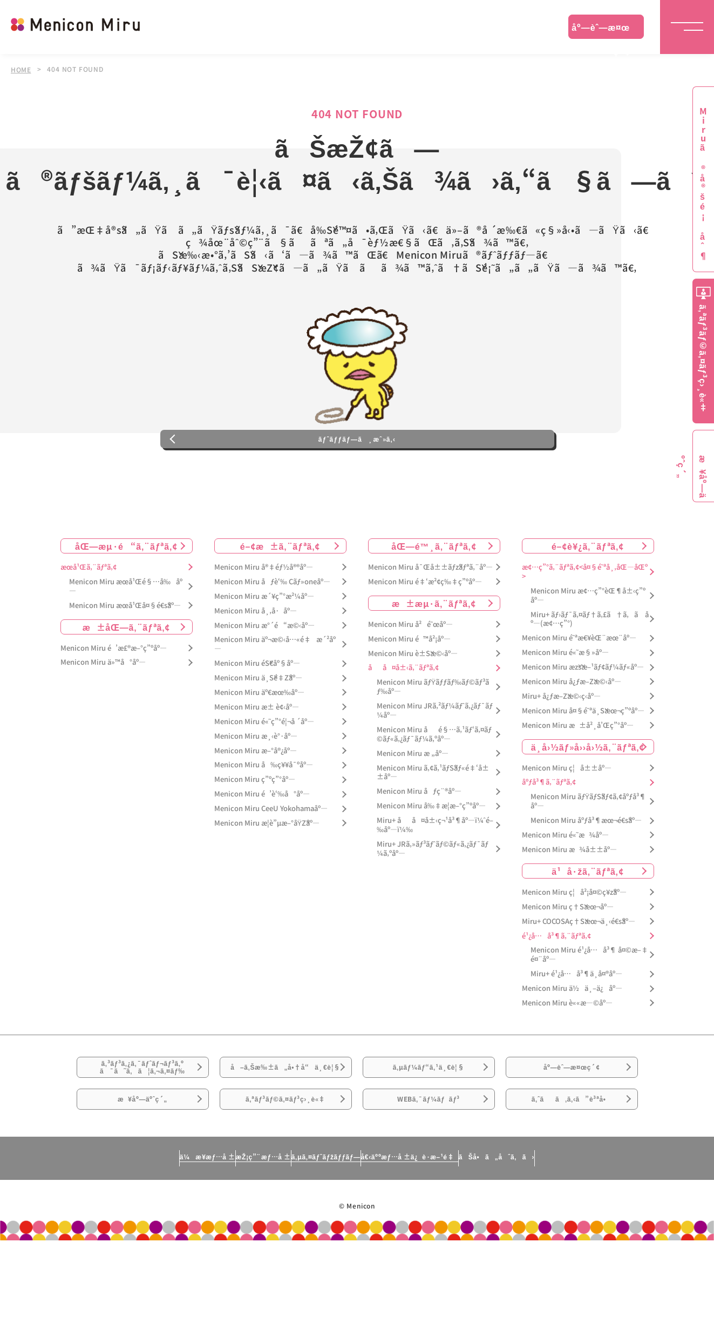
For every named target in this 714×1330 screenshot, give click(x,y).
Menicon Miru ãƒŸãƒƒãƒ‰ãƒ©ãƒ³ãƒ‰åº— (433, 732)
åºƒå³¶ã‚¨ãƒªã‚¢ (549, 827)
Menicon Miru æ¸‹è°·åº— (255, 781)
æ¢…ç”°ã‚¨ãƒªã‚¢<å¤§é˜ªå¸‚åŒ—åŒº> (585, 617)
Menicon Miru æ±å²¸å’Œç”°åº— (578, 770)
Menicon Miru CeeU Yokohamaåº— (271, 854)
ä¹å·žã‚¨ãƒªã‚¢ (587, 915)
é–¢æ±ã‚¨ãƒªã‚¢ (280, 591)
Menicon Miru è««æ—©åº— (567, 1048)
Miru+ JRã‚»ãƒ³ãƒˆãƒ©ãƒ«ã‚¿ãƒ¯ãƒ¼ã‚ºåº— (432, 894)
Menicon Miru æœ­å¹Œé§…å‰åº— (125, 632)
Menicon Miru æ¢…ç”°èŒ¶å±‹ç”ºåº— (588, 640)
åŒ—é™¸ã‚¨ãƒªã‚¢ (433, 591)
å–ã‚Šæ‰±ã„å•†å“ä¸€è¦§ (285, 1126)
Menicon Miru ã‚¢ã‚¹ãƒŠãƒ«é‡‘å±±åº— (433, 817)
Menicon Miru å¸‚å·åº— (255, 655)
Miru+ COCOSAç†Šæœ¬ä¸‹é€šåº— (578, 966)
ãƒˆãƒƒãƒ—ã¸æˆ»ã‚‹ (356, 477)
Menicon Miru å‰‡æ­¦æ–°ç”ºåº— (431, 851)
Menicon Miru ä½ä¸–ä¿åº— (572, 1033)
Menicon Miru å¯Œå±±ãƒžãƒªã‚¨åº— (430, 612)
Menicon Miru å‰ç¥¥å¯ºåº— (263, 810)
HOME (21, 69)
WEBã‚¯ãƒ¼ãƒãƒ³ (428, 1180)
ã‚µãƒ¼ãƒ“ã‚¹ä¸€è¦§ (428, 1119)
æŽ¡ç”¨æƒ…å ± (210, 1245)
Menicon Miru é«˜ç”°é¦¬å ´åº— (264, 766)
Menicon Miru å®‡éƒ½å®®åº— (263, 612)
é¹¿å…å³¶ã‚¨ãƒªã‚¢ (556, 980)
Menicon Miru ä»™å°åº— (103, 707)
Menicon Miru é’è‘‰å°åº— (262, 839)
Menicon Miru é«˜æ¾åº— (565, 880)
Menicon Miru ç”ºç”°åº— (254, 824)
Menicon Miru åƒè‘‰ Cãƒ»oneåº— (272, 627)
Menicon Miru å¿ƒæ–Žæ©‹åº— (571, 727)
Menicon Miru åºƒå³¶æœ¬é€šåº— (586, 865)
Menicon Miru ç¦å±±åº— (566, 813)
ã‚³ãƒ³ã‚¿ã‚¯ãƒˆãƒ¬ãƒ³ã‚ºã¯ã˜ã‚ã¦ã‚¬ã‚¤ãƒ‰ (142, 1120)
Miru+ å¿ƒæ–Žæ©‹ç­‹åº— (561, 741)
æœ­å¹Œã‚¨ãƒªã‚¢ (88, 612)
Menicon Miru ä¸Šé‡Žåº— (258, 723)
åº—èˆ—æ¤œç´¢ (601, 30)
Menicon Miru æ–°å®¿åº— (255, 795)
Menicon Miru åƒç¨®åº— (419, 836)
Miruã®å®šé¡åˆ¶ (703, 184)
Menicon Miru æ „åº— (412, 798)
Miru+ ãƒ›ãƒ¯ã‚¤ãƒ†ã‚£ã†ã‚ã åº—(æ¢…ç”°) (590, 664)
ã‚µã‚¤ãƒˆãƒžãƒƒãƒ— (321, 1245)
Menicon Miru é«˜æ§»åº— (565, 698)
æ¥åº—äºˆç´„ (143, 1180)
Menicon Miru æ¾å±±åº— (569, 895)
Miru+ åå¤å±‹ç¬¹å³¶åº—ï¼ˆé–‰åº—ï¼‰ (435, 870)
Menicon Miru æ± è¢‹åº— (256, 752)
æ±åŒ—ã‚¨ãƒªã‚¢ (127, 671)
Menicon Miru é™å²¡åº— (409, 683)
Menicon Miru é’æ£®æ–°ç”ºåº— (113, 693)
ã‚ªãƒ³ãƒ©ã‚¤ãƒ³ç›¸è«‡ (285, 1180)
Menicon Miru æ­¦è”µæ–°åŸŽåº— (267, 868)
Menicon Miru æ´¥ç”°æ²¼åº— (264, 641)
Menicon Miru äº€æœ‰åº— (259, 737)
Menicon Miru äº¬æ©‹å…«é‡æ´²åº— (275, 689)
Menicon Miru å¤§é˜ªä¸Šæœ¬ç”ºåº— (583, 755)
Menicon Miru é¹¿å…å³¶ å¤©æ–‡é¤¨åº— (589, 1000)
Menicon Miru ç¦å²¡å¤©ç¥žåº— (574, 937)
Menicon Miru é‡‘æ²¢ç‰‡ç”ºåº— (425, 627)
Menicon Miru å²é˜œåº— (410, 669)
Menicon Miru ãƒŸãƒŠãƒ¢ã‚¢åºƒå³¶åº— (589, 847)
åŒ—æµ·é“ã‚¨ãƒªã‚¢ (126, 591)
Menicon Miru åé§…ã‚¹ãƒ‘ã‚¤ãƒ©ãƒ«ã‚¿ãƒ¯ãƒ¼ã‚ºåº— (434, 780)
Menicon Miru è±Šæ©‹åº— (413, 698)
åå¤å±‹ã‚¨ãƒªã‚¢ (403, 713)
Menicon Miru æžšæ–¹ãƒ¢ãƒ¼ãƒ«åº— (583, 712)
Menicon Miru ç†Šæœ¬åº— (568, 951)
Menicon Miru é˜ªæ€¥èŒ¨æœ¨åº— (579, 683)
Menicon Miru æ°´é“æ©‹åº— (264, 670)
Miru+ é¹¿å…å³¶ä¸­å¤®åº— (576, 1019)
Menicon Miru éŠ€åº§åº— (257, 708)
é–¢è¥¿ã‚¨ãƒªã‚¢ (588, 591)
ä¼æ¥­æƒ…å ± (106, 1245)
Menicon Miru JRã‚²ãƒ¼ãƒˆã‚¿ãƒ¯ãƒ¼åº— (435, 756)
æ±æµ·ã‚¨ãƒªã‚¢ (434, 648)
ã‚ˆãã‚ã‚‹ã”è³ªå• (571, 1180)
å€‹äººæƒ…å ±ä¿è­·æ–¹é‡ (457, 1245)
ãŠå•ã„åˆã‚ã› (596, 1245)
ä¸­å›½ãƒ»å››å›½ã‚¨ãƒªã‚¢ (588, 791)
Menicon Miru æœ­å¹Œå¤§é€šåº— (125, 650)
